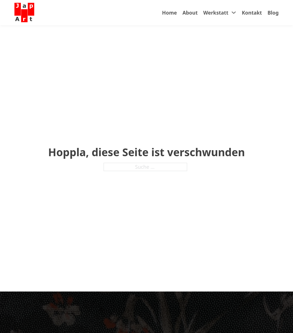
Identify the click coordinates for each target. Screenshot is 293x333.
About (190, 12)
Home (169, 12)
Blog (273, 12)
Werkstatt (215, 12)
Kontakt (252, 12)
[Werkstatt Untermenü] (233, 12)
